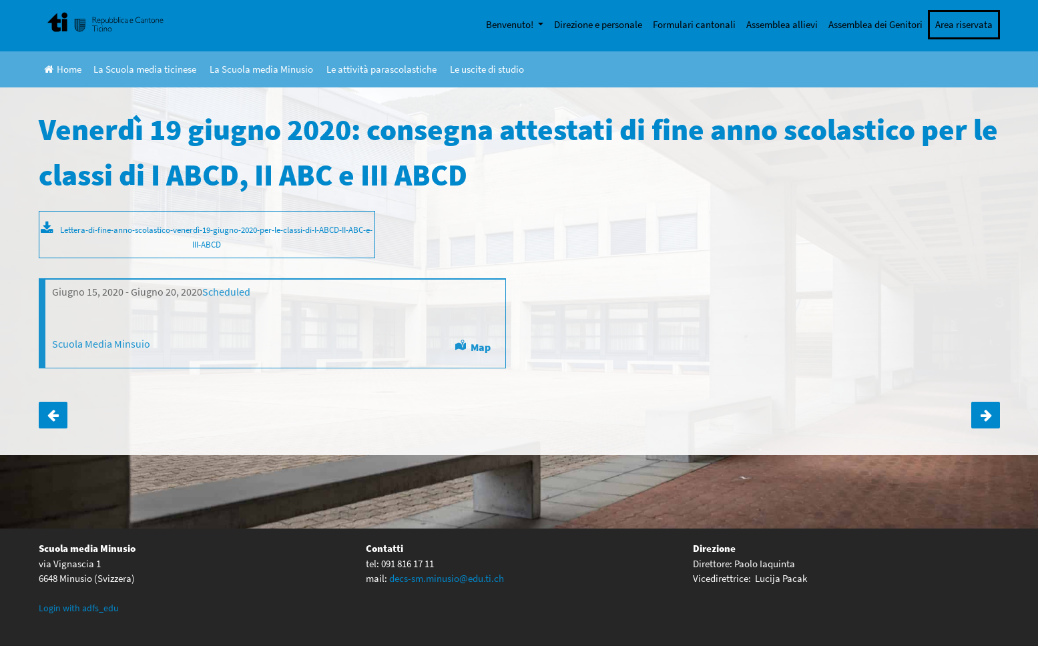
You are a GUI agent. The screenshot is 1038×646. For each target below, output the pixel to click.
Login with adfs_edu (79, 608)
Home (62, 69)
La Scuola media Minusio (261, 69)
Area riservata (964, 24)
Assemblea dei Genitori (875, 24)
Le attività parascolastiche (381, 69)
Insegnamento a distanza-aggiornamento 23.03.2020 (53, 415)
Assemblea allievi (782, 24)
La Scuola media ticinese (144, 69)
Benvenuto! (510, 24)
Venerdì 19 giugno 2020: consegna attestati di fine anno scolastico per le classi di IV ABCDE (985, 415)
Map (481, 347)
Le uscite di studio (487, 69)
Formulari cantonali (694, 24)
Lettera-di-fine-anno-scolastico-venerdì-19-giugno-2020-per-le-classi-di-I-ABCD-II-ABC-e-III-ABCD (216, 237)
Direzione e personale (598, 24)
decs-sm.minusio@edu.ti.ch (446, 578)
